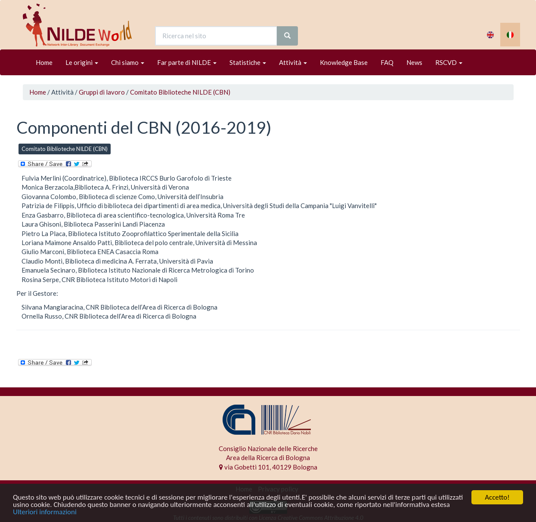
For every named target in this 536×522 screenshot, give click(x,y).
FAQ (387, 62)
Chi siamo (127, 62)
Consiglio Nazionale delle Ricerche (268, 448)
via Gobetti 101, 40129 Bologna (268, 467)
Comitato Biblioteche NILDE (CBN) (180, 92)
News (414, 62)
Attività (293, 62)
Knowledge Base (344, 62)
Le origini (81, 62)
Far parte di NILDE (187, 62)
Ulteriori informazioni (45, 512)
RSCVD (448, 62)
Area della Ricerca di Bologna (268, 457)
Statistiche (247, 62)
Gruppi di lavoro (102, 92)
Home (44, 62)
